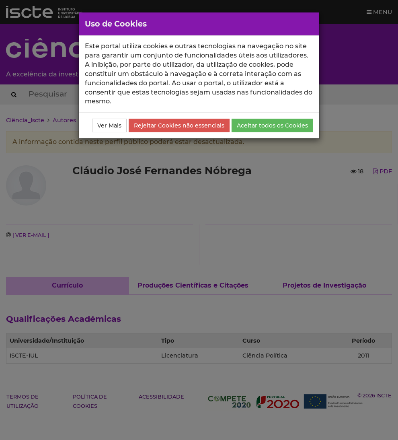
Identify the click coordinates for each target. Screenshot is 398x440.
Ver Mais (109, 125)
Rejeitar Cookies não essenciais (179, 125)
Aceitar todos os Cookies (272, 125)
